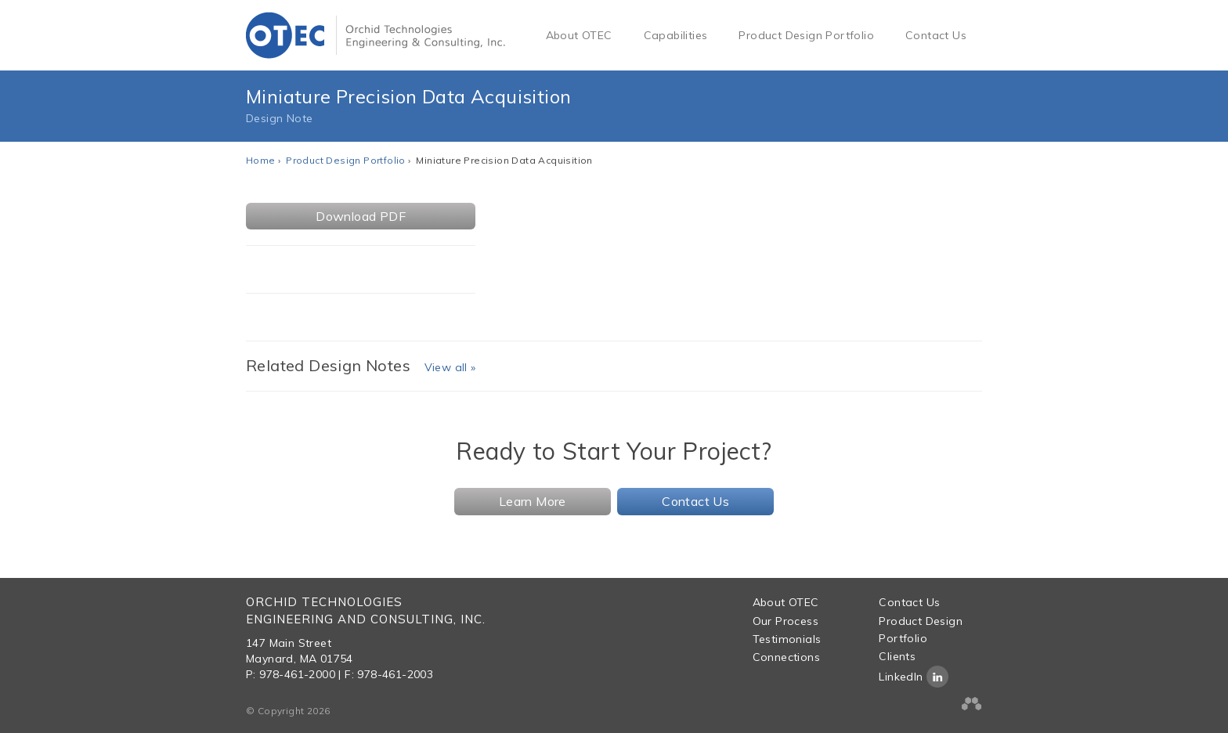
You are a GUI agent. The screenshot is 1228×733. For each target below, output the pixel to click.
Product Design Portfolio (806, 35)
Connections (786, 657)
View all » (450, 367)
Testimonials (787, 639)
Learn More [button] (532, 501)
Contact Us (935, 35)
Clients (897, 656)
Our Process (785, 621)
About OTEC (579, 35)
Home (261, 160)
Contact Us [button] (695, 501)
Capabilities (676, 35)
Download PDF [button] (361, 216)
